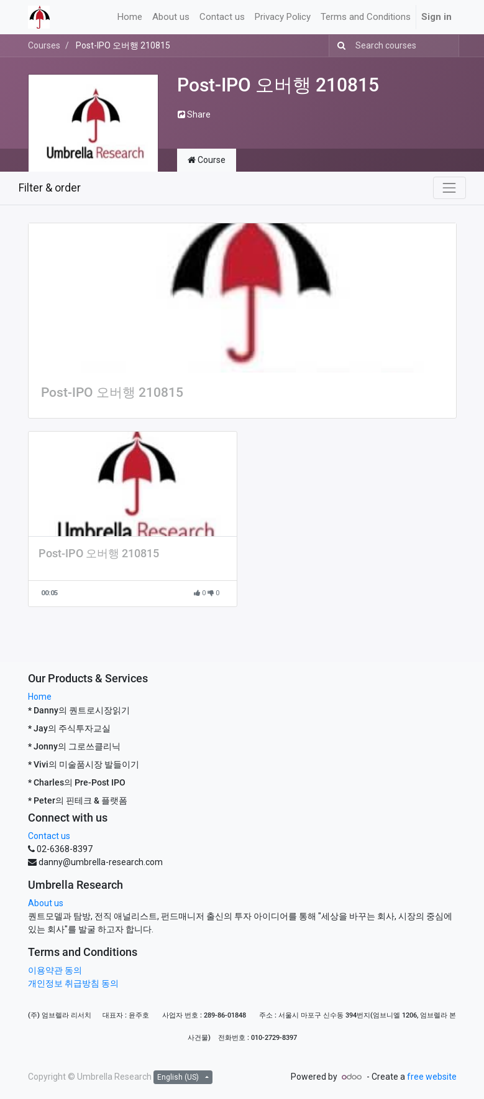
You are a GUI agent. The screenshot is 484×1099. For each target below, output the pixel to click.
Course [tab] (207, 160)
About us (45, 903)
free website (432, 1077)
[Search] (339, 46)
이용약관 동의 (55, 970)
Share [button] (194, 114)
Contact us (49, 836)
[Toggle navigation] (449, 188)
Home (40, 697)
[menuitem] (129, 17)
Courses (44, 45)
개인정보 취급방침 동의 (73, 983)
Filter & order (50, 188)
